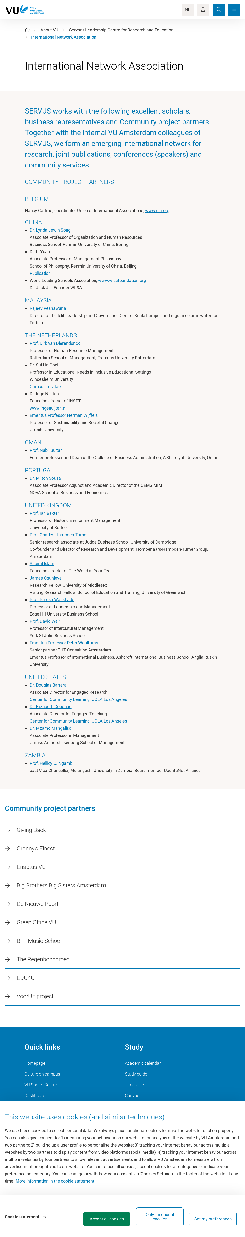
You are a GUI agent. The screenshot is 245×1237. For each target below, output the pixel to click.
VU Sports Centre (40, 1084)
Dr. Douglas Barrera (48, 684)
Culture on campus (42, 1073)
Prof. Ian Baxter (44, 513)
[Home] (27, 29)
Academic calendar (143, 1063)
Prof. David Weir (45, 621)
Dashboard (34, 1095)
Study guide (136, 1073)
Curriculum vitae (45, 386)
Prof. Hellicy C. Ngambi (51, 763)
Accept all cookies (107, 1218)
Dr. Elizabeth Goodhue (51, 706)
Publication (40, 273)
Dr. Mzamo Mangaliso (50, 728)
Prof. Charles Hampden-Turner (59, 534)
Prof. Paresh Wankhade (52, 599)
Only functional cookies (160, 1216)
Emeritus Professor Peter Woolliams (64, 642)
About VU (49, 29)
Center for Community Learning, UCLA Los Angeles (78, 699)
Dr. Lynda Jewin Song (50, 230)
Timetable (134, 1084)
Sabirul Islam (42, 563)
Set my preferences (213, 1218)
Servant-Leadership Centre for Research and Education (121, 29)
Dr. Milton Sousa (45, 478)
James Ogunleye (46, 577)
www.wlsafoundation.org (122, 280)
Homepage (34, 1063)
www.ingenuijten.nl (48, 408)
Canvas (132, 1095)
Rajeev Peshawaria (48, 308)
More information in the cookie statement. (55, 1180)
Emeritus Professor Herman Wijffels (64, 415)
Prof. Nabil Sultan (46, 450)
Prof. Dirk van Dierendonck (55, 343)
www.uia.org (157, 210)
